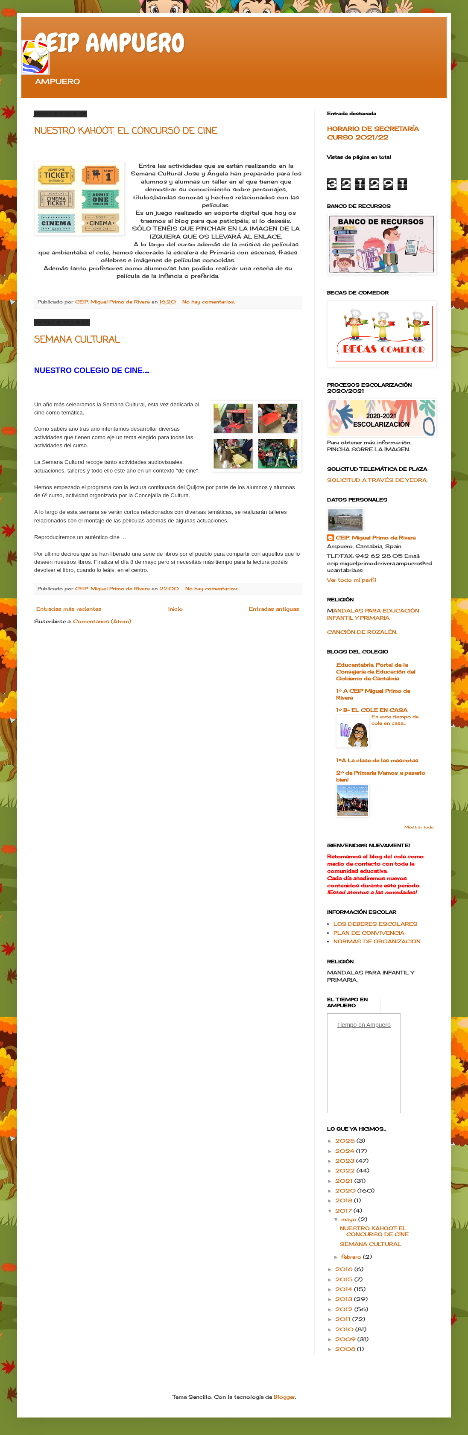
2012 (344, 1309)
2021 (344, 1181)
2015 (344, 1279)
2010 (345, 1329)
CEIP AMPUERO (109, 42)
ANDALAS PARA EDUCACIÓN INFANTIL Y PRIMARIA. (373, 614)
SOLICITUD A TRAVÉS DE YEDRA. (377, 480)
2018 (344, 1200)
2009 (346, 1339)
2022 (346, 1170)
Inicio (175, 609)
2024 (345, 1151)
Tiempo (347, 1024)
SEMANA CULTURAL (77, 340)
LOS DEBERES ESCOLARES (375, 924)
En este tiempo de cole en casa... (395, 720)
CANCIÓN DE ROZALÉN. (362, 632)
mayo (349, 1219)
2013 (344, 1299)
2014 (344, 1289)
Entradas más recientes (69, 609)
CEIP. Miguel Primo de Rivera (375, 537)
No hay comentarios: (209, 302)
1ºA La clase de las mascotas (377, 760)
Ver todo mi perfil (351, 580)
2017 (344, 1211)
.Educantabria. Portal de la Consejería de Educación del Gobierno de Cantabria (375, 672)
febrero (352, 1257)
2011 (343, 1319)
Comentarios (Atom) (102, 621)
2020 (346, 1190)
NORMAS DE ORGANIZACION (377, 941)
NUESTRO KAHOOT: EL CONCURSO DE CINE (125, 131)
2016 (344, 1269)
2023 (345, 1161)
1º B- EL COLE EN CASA (371, 710)
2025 (346, 1141)
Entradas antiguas (274, 609)
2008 (346, 1349)
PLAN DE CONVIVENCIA (368, 933)
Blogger (284, 1397)
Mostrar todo (419, 827)
